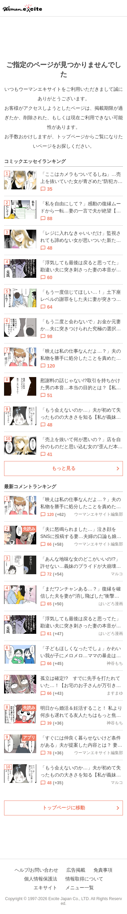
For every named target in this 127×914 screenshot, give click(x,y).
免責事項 (102, 870)
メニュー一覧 (79, 887)
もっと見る (64, 468)
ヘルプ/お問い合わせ (37, 870)
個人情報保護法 (40, 878)
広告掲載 (75, 870)
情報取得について (84, 878)
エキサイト (45, 887)
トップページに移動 (63, 807)
